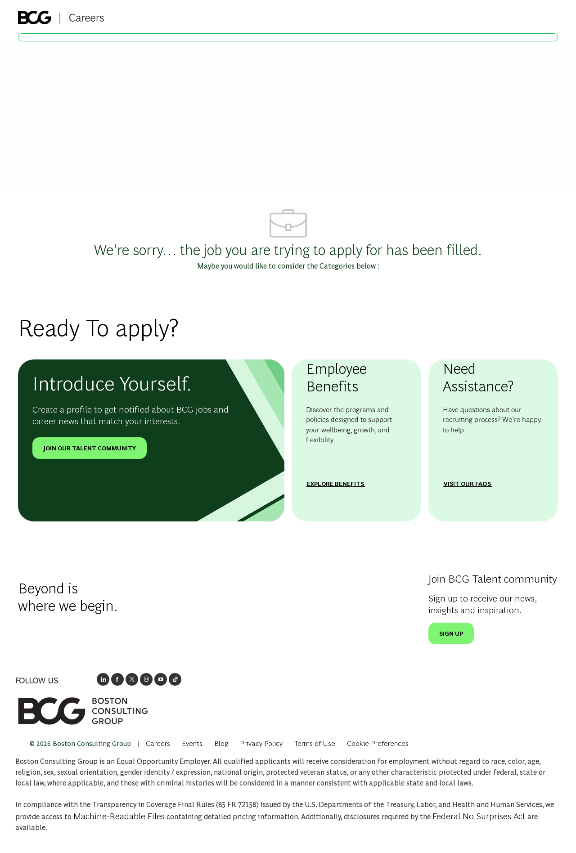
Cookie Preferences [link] (414, 742)
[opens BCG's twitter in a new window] (132, 678)
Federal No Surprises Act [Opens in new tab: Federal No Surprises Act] (479, 815)
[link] (82, 709)
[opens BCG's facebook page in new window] (117, 678)
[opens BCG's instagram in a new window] (146, 678)
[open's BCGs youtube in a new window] (160, 678)
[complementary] (414, 742)
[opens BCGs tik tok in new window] (175, 678)
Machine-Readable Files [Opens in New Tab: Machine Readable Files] (119, 815)
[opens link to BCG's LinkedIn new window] (103, 678)
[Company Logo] (61, 15)
